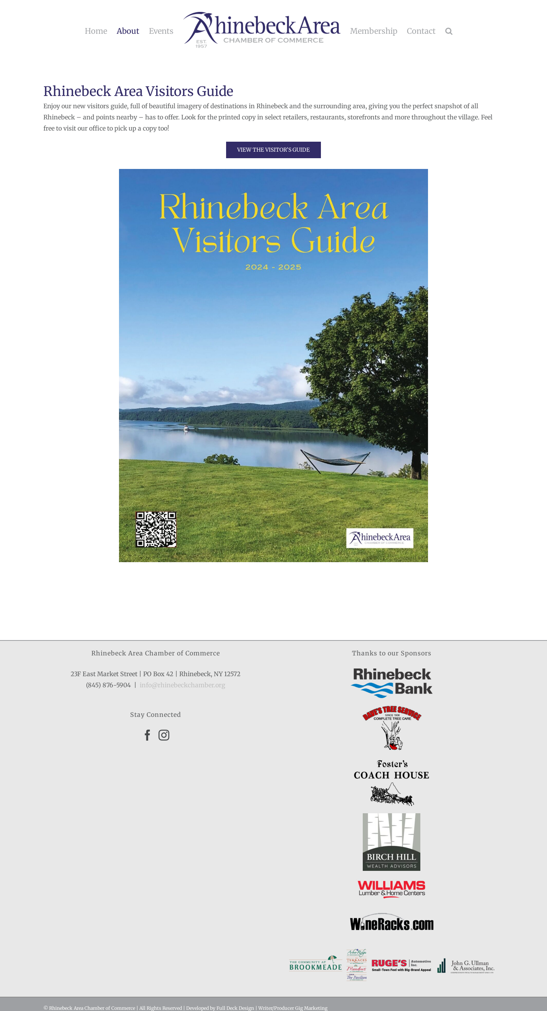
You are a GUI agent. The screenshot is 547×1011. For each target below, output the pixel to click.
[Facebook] (147, 735)
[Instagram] (164, 735)
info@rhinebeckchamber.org (182, 685)
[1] (273, 172)
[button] (449, 31)
